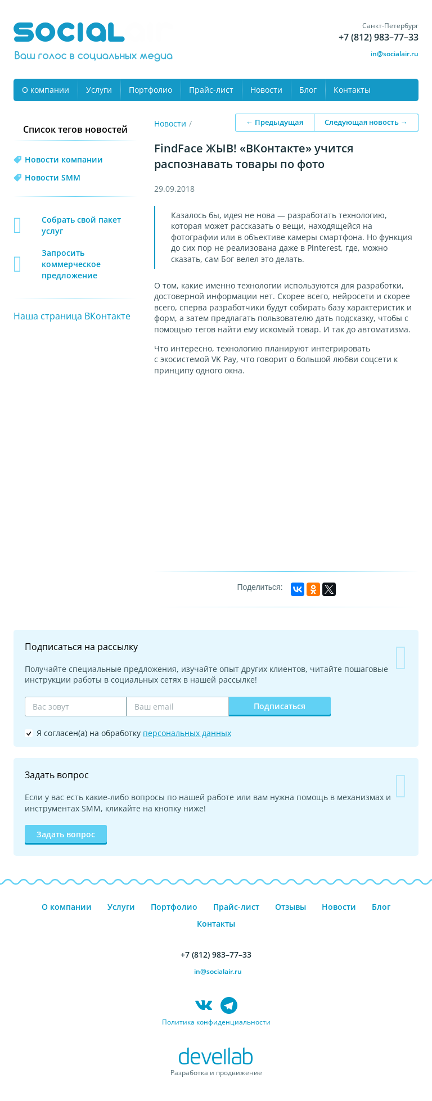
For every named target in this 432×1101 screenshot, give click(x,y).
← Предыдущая (274, 122)
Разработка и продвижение (216, 1072)
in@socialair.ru (394, 53)
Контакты (352, 89)
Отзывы (290, 906)
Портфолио (150, 89)
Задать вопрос (66, 834)
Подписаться (279, 706)
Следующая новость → (366, 122)
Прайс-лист (211, 89)
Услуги (99, 89)
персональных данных (187, 733)
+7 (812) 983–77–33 (378, 37)
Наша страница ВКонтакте (72, 316)
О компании (45, 89)
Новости (266, 89)
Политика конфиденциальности (216, 1022)
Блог (308, 89)
